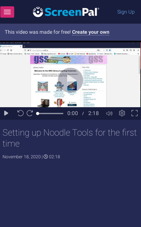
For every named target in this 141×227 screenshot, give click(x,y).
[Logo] (66, 12)
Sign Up (126, 12)
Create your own (90, 32)
